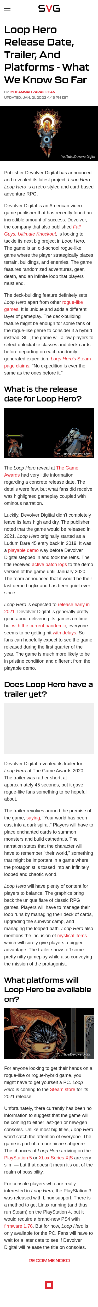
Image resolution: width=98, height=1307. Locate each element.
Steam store (62, 1089)
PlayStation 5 (18, 1157)
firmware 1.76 (18, 1226)
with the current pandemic (39, 625)
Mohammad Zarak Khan (32, 92)
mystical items (72, 935)
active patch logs (49, 564)
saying (33, 817)
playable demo (23, 550)
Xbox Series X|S (56, 1157)
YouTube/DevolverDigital (78, 156)
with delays (64, 632)
